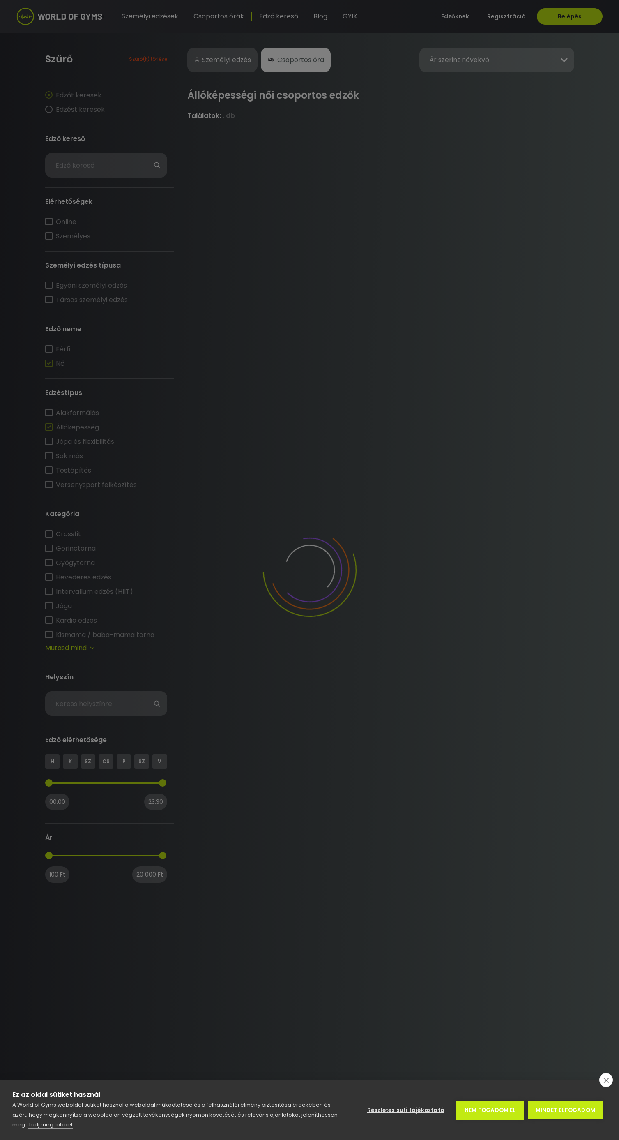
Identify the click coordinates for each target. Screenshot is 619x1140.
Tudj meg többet (50, 1124)
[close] (606, 1080)
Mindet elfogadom (565, 1110)
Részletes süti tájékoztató (405, 1110)
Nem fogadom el (490, 1110)
